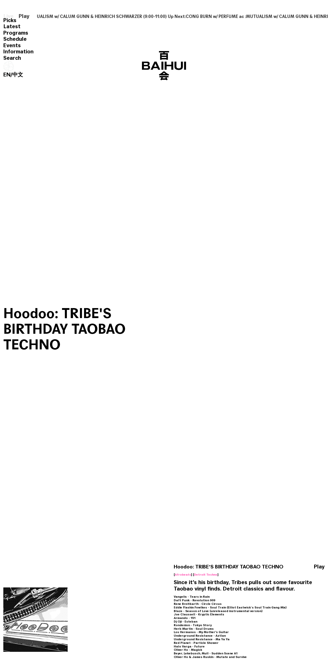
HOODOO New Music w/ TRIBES (36, 635)
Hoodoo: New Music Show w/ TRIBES (94, 635)
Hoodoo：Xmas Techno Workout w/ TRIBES (289, 635)
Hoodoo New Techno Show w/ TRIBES (158, 537)
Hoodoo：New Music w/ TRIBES (226, 537)
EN (7, 74)
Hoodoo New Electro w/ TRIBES (98, 537)
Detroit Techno (206, 337)
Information (18, 51)
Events (12, 45)
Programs (15, 32)
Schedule (15, 39)
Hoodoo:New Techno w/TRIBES (31, 537)
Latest (11, 26)
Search (12, 58)
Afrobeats (183, 337)
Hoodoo (39, 462)
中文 (17, 74)
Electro (77, 557)
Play (24, 16)
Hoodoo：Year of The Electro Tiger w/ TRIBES (225, 635)
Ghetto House (273, 557)
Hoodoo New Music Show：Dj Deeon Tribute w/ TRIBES (290, 540)
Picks (9, 20)
